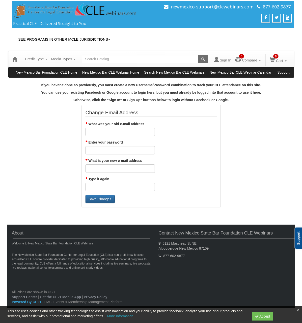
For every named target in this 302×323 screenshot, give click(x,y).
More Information (120, 316)
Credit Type (36, 59)
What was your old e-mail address (116, 124)
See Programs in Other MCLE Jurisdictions (64, 39)
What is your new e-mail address (115, 161)
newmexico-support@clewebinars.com (212, 7)
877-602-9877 (277, 7)
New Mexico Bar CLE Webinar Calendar (241, 72)
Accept (262, 316)
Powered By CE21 (27, 302)
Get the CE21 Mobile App (60, 297)
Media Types (63, 59)
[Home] (14, 59)
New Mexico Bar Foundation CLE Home (46, 72)
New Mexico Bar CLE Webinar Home (110, 72)
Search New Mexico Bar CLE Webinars (174, 72)
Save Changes (100, 199)
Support (283, 72)
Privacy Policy (95, 297)
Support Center (24, 297)
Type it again (99, 179)
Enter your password (105, 142)
